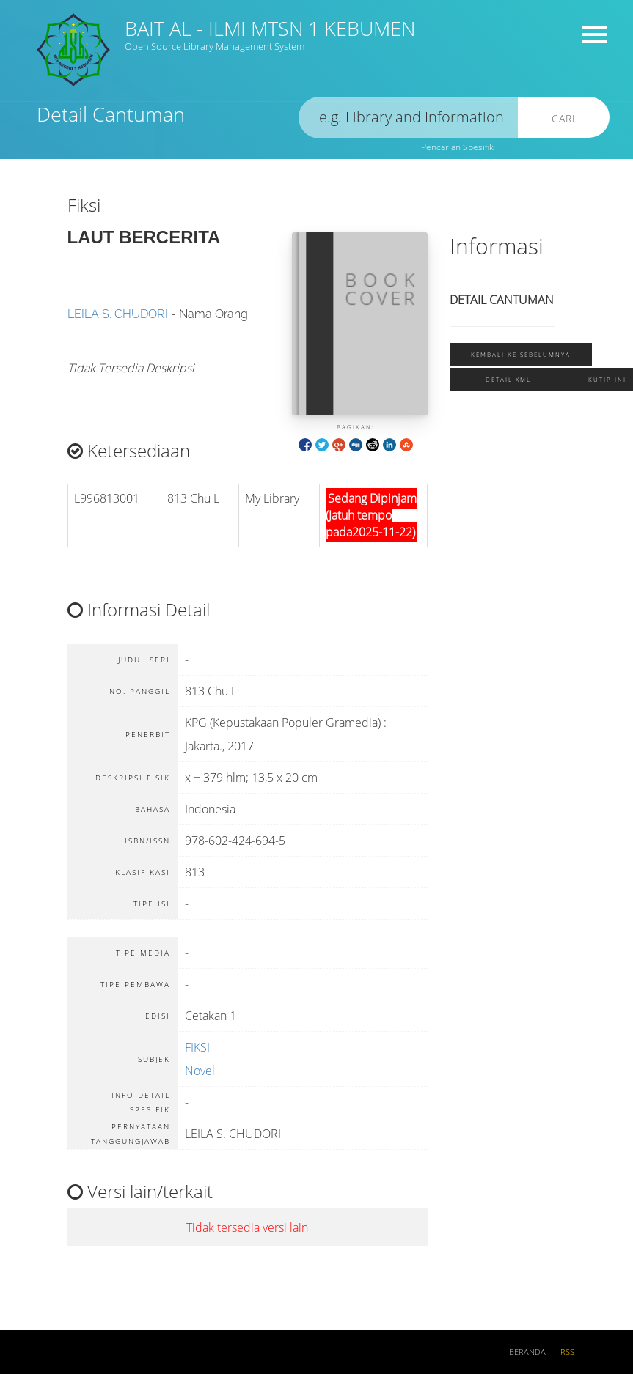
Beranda (527, 1352)
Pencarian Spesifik (457, 147)
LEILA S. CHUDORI (117, 314)
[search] (409, 117)
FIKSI (197, 1047)
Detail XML (508, 379)
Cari (564, 118)
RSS (567, 1352)
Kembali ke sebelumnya (521, 354)
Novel (200, 1071)
